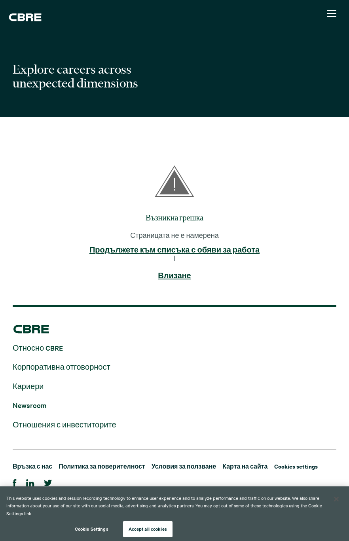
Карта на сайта (244, 466)
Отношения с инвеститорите (64, 424)
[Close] (336, 499)
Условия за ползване (184, 466)
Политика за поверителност (102, 466)
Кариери (28, 385)
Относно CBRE (38, 347)
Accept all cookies (148, 529)
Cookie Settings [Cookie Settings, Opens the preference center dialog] (91, 529)
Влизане (174, 275)
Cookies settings (296, 466)
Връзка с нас (32, 466)
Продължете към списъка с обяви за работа (174, 250)
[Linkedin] (30, 481)
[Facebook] (15, 481)
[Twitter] (48, 481)
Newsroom (29, 405)
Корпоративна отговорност (61, 366)
